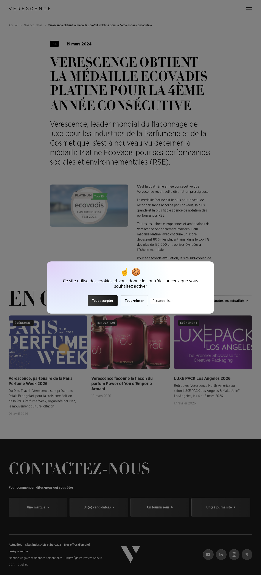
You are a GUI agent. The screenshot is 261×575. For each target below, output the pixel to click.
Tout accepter (102, 301)
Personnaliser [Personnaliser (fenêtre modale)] (162, 301)
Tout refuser (134, 301)
